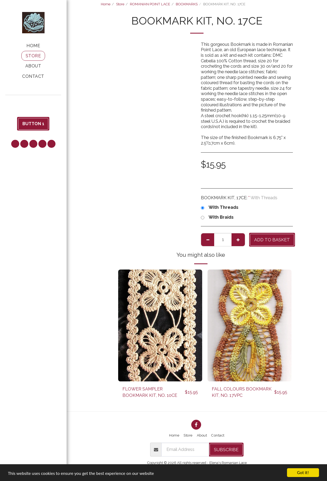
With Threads (219, 207)
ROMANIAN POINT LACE (150, 4)
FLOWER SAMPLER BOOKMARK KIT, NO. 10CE (149, 392)
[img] (160, 325)
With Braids (217, 217)
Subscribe (226, 449)
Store (120, 4)
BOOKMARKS (187, 4)
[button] (33, 102)
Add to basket (272, 239)
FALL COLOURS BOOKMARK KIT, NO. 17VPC (242, 392)
